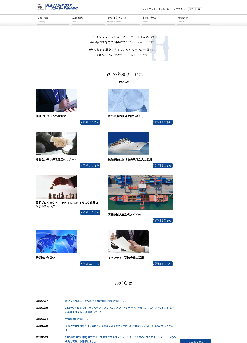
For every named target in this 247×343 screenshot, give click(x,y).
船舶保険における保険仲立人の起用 (99, 294)
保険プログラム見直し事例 (183, 277)
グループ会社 (45, 286)
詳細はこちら (65, 120)
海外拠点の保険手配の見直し (96, 281)
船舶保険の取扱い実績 (181, 281)
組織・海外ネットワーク (50, 281)
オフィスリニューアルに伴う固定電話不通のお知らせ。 (95, 206)
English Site (164, 9)
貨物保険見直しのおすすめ (95, 307)
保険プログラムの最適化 (94, 277)
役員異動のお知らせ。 (77, 224)
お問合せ (193, 20)
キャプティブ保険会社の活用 (96, 316)
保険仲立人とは (123, 20)
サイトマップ (149, 9)
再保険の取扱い (90, 312)
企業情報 (53, 20)
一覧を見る (197, 247)
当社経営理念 (45, 290)
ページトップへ (199, 262)
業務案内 (88, 20)
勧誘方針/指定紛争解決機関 (91, 339)
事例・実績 (158, 20)
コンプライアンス (47, 316)
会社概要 (44, 277)
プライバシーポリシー (49, 312)
